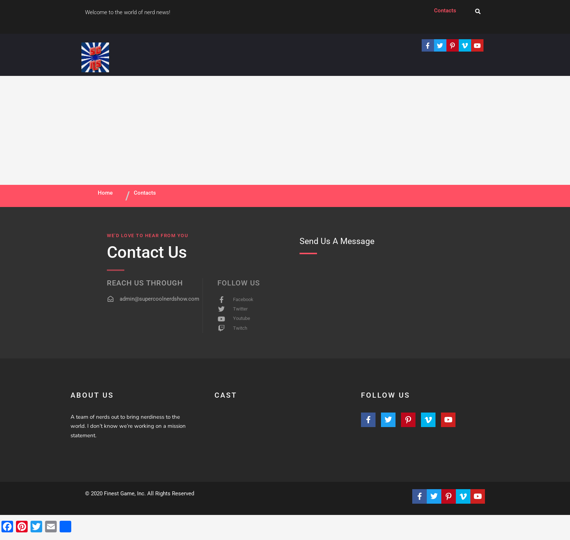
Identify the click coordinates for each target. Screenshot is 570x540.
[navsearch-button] (478, 11)
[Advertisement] (285, 130)
